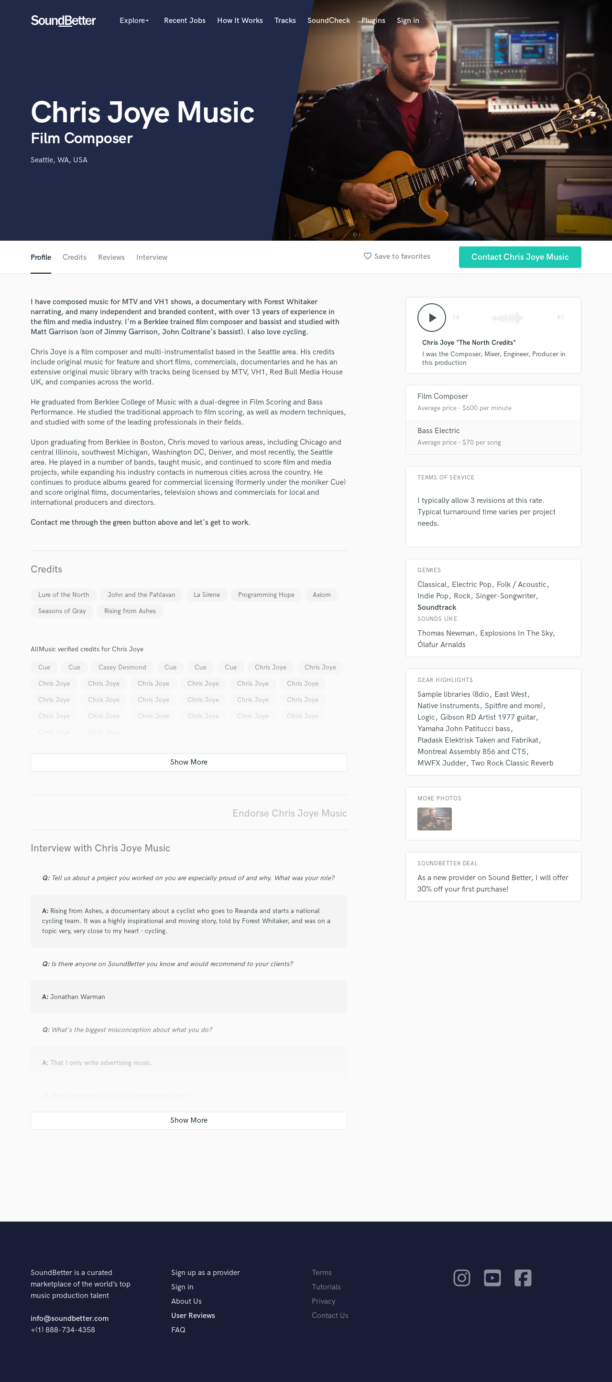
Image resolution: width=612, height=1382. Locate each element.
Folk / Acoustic (521, 584)
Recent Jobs (185, 20)
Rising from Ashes (130, 611)
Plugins (373, 20)
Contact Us (330, 1315)
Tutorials (326, 1287)
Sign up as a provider (205, 1272)
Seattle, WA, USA (59, 160)
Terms (322, 1272)
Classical (432, 584)
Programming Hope (266, 595)
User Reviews (193, 1315)
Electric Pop (472, 584)
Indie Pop (432, 596)
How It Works (240, 20)
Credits (75, 257)
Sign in (408, 20)
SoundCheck (328, 20)
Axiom (322, 595)
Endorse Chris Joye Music (289, 813)
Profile (41, 257)
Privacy (324, 1301)
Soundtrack (437, 607)
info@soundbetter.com (70, 1318)
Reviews (111, 257)
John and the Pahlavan (141, 595)
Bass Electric (438, 431)
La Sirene (207, 595)
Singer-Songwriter (506, 596)
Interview (151, 257)
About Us (186, 1301)
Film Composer (442, 396)
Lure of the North (63, 595)
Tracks (285, 20)
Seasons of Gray (62, 611)
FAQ (178, 1330)
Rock (462, 596)
